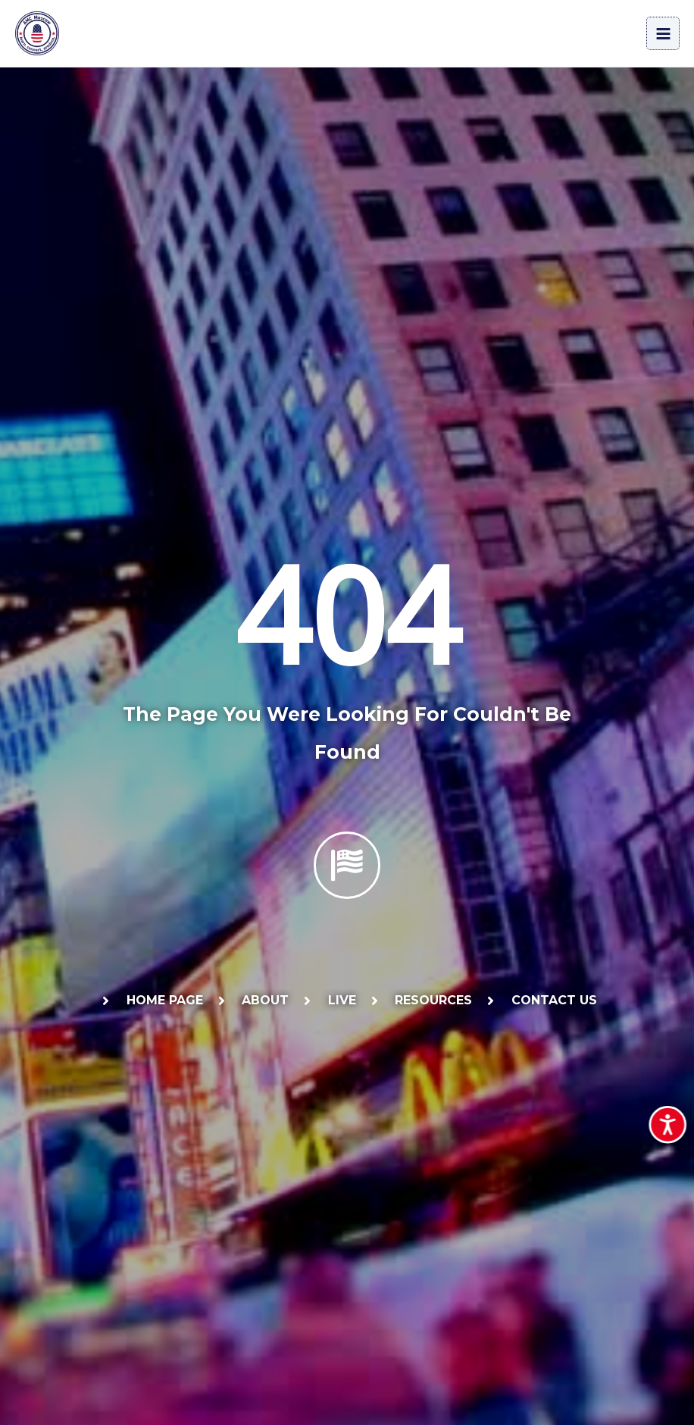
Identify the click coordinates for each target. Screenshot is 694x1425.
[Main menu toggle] (663, 36)
